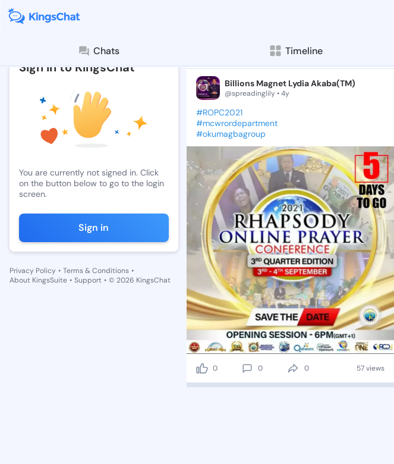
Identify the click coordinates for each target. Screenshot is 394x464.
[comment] (247, 368)
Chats (98, 51)
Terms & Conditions (96, 270)
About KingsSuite (38, 280)
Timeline (296, 50)
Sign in (93, 227)
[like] (202, 368)
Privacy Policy (33, 270)
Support (88, 280)
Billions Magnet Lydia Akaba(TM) (290, 83)
